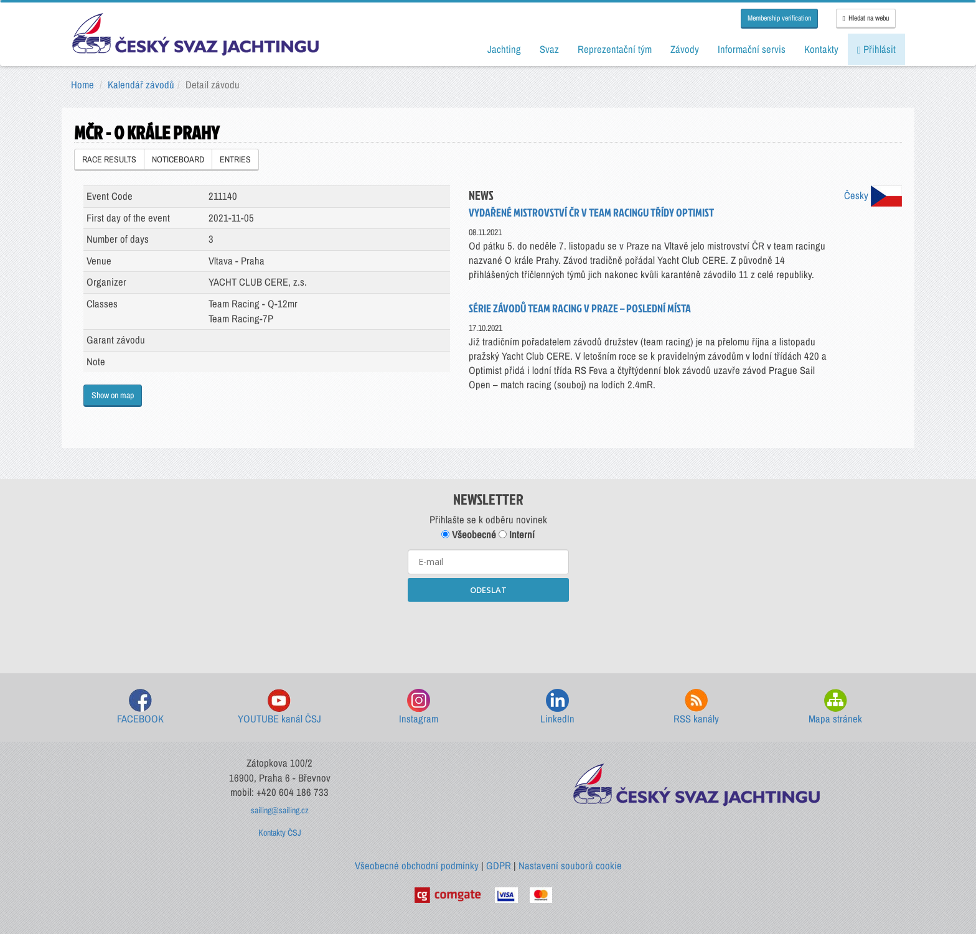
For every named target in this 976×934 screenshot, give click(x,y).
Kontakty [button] (821, 49)
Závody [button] (684, 49)
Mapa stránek (835, 707)
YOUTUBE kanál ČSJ (279, 707)
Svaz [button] (549, 49)
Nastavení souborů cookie (570, 865)
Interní (517, 534)
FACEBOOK (140, 707)
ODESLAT (488, 589)
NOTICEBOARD (178, 159)
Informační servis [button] (752, 49)
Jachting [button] (504, 49)
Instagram (418, 707)
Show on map (113, 395)
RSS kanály (696, 707)
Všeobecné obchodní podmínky (417, 865)
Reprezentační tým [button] (615, 49)
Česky (873, 195)
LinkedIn (557, 707)
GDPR (498, 865)
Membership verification (779, 18)
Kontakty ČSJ (279, 832)
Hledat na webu (866, 18)
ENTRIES (235, 159)
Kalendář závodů (141, 84)
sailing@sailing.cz (280, 810)
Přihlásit (876, 49)
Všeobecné (468, 534)
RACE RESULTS (109, 159)
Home (82, 84)
